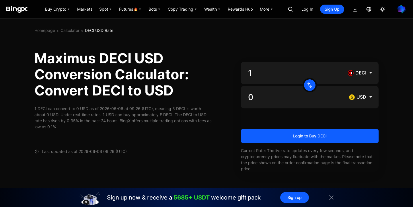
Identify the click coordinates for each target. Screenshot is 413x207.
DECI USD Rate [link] (99, 30)
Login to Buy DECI (310, 135)
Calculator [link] (70, 30)
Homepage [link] (44, 30)
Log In (307, 9)
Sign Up (332, 9)
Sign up (294, 197)
